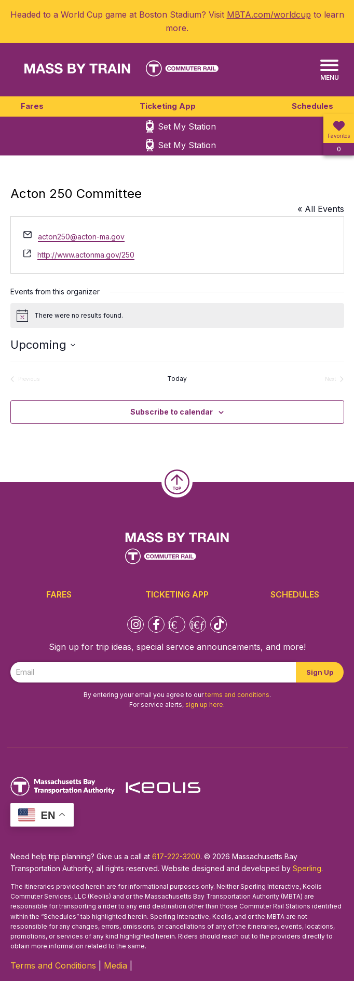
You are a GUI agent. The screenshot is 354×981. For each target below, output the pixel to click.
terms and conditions (237, 695)
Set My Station (187, 126)
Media (115, 965)
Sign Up (319, 672)
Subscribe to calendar (171, 411)
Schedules (312, 106)
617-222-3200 (176, 856)
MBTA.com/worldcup (269, 14)
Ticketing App (168, 106)
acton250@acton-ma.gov (81, 236)
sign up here (204, 704)
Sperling (307, 868)
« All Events (320, 209)
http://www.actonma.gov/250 (85, 254)
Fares (32, 106)
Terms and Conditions (53, 965)
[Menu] (329, 70)
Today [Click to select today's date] (177, 378)
